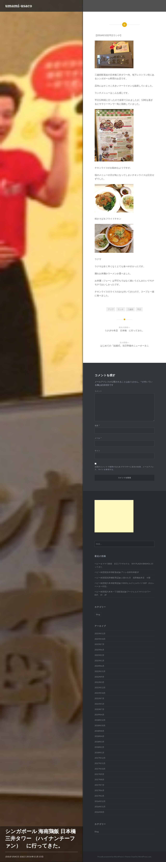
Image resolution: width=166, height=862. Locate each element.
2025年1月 (99, 660)
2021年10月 (100, 693)
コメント (98, 391)
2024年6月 (99, 666)
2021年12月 (100, 687)
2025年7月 (99, 644)
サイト (97, 451)
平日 (139, 309)
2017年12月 (100, 758)
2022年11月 (100, 671)
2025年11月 (100, 633)
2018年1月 (99, 752)
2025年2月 (99, 655)
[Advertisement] (114, 516)
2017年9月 (99, 774)
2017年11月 (100, 763)
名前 (97, 425)
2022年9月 (99, 677)
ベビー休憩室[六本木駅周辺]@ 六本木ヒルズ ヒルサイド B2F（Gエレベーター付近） (124, 584)
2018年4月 (99, 736)
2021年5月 (99, 704)
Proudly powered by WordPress (110, 857)
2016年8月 (99, 812)
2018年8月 (99, 731)
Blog (97, 831)
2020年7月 (99, 709)
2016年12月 (100, 801)
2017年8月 (99, 779)
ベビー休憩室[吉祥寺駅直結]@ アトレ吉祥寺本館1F (117, 572)
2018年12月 (100, 720)
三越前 (130, 309)
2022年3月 (99, 682)
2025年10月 (100, 639)
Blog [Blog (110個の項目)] (98, 614)
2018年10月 (100, 725)
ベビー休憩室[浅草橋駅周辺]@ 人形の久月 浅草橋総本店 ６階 (122, 577)
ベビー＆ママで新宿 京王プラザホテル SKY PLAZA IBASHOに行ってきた (124, 565)
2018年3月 (99, 741)
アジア (111, 309)
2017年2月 (99, 796)
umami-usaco (18, 5)
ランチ (120, 309)
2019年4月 (99, 714)
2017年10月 (100, 769)
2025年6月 (99, 649)
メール (98, 438)
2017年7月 (99, 785)
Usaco (15, 856)
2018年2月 (99, 747)
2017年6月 (99, 790)
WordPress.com (144, 857)
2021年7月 (99, 698)
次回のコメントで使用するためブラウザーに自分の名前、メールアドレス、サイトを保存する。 (124, 468)
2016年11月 (100, 806)
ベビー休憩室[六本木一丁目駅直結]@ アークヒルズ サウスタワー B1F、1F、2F (123, 593)
